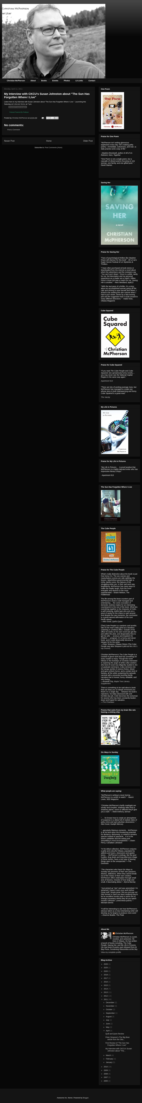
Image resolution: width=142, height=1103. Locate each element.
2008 (106, 1074)
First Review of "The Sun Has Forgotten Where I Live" (117, 1044)
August (109, 1017)
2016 (106, 982)
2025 (106, 968)
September (110, 1013)
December (110, 1002)
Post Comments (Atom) (53, 147)
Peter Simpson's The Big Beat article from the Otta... (117, 1038)
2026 (106, 964)
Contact (91, 81)
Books (44, 81)
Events (55, 81)
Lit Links (79, 81)
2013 (106, 992)
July (108, 1020)
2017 (106, 978)
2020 (106, 971)
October (109, 1009)
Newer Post (9, 141)
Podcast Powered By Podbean (19, 112)
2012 (106, 996)
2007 (106, 1077)
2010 (106, 1067)
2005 (106, 1081)
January (109, 1062)
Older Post (88, 141)
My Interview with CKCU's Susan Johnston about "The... (118, 1050)
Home (49, 141)
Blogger (85, 1098)
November (110, 1006)
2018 (106, 975)
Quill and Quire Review (114, 1034)
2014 (106, 989)
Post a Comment (13, 130)
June (108, 1024)
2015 (106, 985)
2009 (106, 1070)
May (108, 1027)
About (33, 81)
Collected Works (19, 104)
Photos (67, 81)
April (108, 1031)
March (108, 1055)
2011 (106, 999)
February (110, 1059)
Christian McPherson (15, 8)
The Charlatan (108, 702)
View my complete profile (111, 952)
